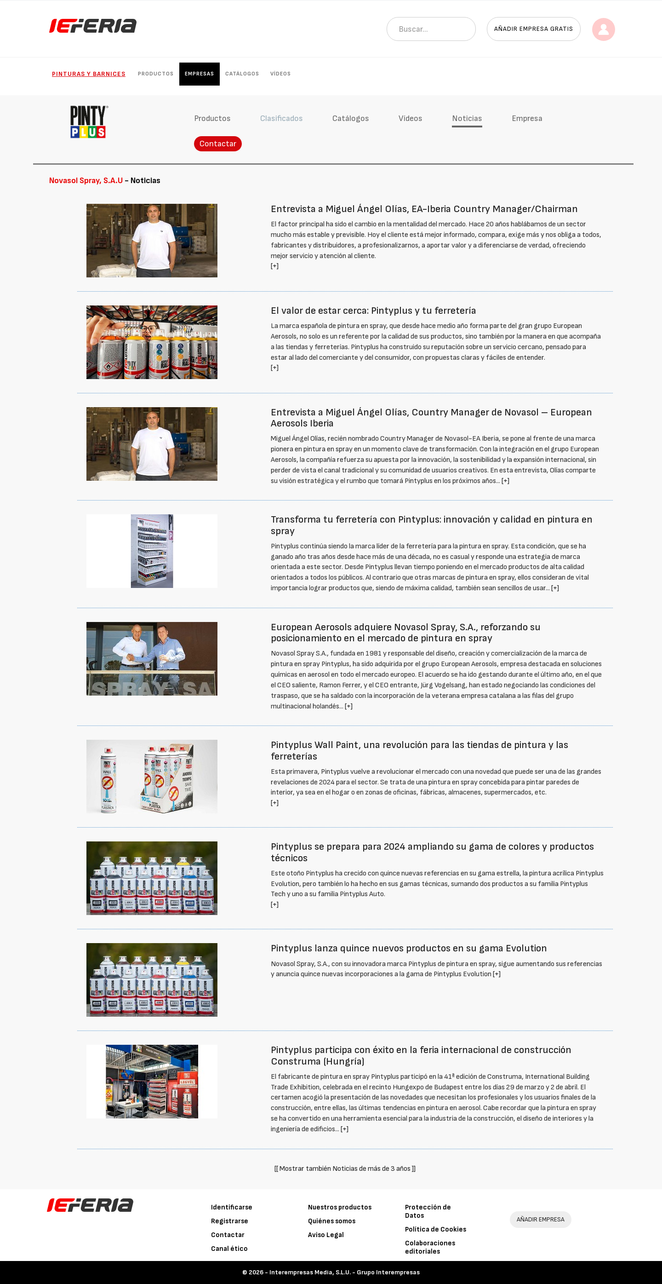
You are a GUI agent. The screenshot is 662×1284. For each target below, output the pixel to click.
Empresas (199, 73)
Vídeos (280, 73)
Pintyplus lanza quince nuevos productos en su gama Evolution (409, 948)
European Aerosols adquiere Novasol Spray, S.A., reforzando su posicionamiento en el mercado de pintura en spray (406, 633)
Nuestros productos (339, 1207)
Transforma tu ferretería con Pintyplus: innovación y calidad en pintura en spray (432, 525)
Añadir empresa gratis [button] (533, 29)
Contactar (218, 144)
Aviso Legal (326, 1235)
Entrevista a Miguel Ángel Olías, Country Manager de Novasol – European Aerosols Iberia (431, 418)
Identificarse (231, 1207)
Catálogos (242, 73)
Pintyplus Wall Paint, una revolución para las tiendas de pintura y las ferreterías (419, 750)
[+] (275, 266)
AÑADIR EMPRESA (541, 1219)
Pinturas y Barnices (89, 74)
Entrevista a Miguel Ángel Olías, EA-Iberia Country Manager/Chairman (424, 209)
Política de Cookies (435, 1229)
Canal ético (229, 1248)
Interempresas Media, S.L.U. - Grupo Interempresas (344, 1272)
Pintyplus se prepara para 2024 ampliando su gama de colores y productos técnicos (432, 852)
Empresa (527, 118)
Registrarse (229, 1221)
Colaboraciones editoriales (430, 1247)
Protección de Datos (428, 1211)
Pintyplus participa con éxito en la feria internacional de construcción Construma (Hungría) (421, 1055)
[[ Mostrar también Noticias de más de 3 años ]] (345, 1168)
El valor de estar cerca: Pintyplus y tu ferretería (373, 311)
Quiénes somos (331, 1221)
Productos (156, 73)
